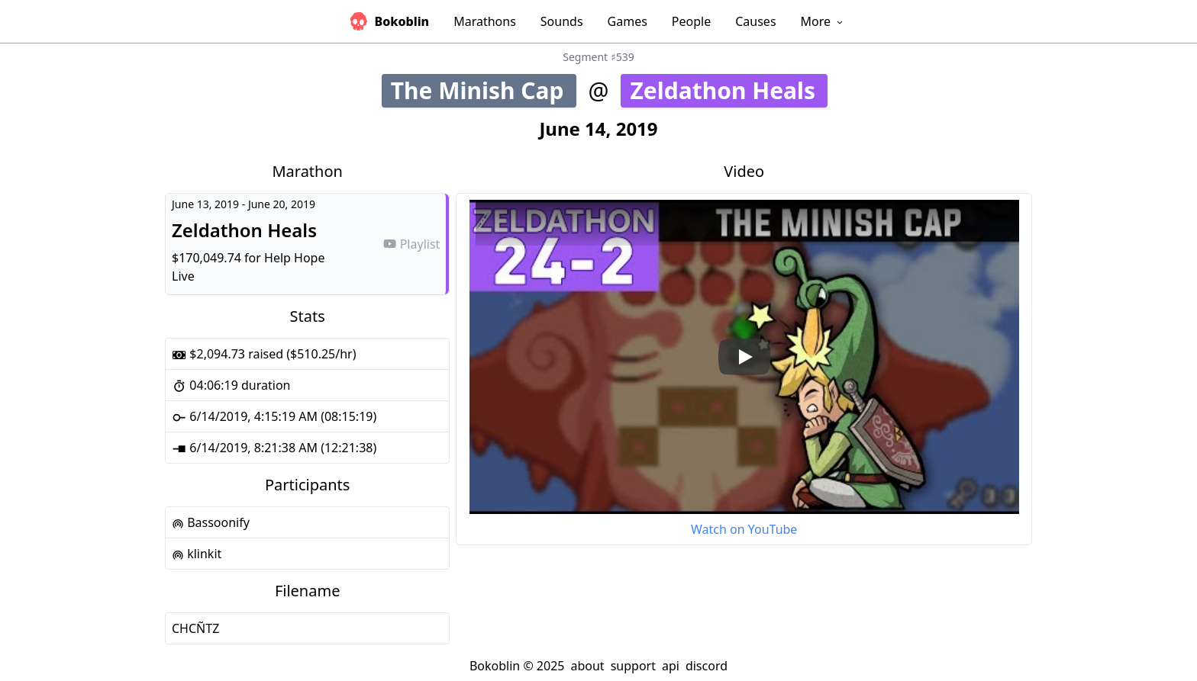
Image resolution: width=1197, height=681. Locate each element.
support (633, 665)
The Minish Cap (483, 90)
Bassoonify (211, 522)
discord (707, 665)
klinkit (196, 553)
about (587, 665)
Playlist (411, 244)
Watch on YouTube (744, 529)
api (670, 665)
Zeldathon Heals (729, 90)
